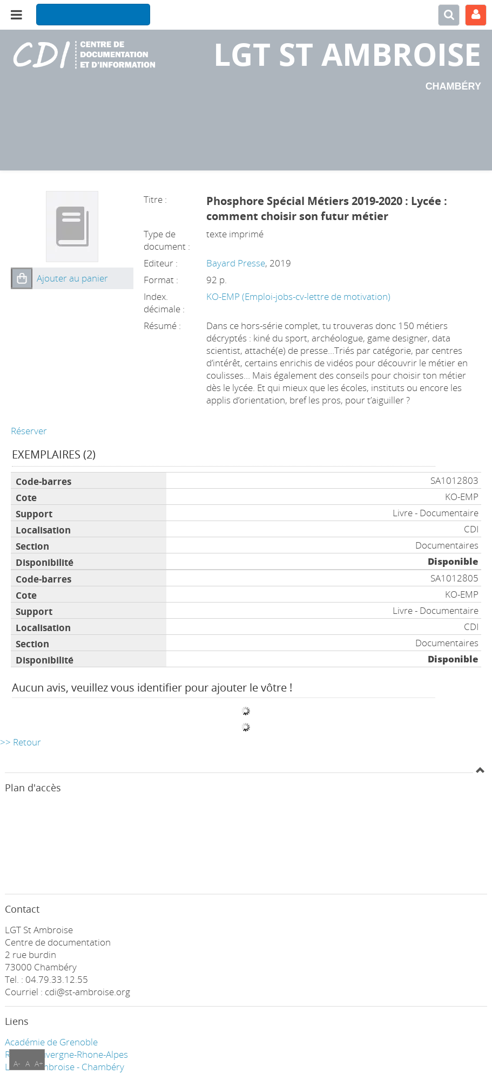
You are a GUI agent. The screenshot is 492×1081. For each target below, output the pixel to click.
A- (17, 1063)
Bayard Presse (235, 263)
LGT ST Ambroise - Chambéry (64, 1067)
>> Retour (20, 742)
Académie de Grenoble (51, 1042)
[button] (21, 278)
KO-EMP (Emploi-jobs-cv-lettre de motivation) (298, 296)
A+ (39, 1063)
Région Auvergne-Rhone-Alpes (66, 1054)
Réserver (29, 431)
